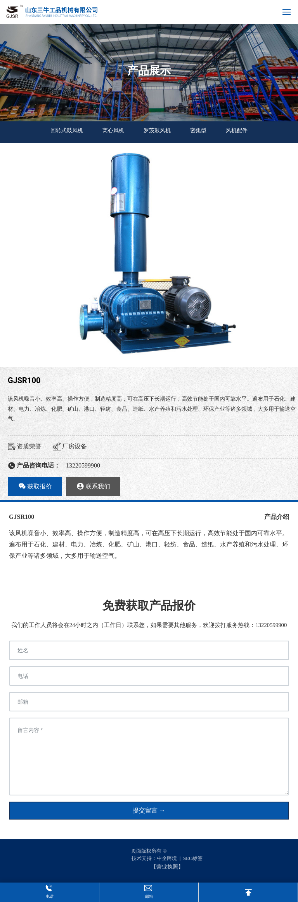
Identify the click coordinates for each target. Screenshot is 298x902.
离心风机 (113, 130)
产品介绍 (276, 516)
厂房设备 (70, 446)
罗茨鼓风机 (157, 130)
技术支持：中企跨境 (154, 858)
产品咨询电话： (34, 465)
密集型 (198, 130)
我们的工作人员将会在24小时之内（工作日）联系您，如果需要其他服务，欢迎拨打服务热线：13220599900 (149, 625)
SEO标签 (193, 858)
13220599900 (83, 465)
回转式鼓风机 (66, 130)
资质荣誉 (25, 446)
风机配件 (237, 130)
